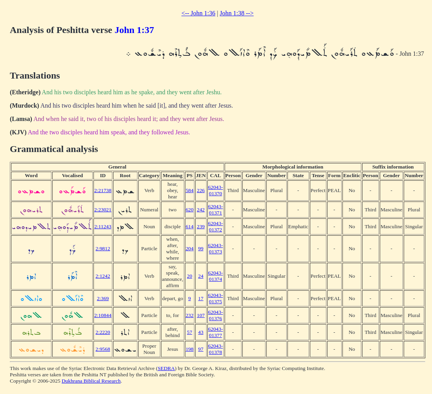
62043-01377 (215, 332)
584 (190, 190)
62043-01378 (215, 349)
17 (200, 298)
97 (200, 349)
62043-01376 (215, 315)
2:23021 (103, 210)
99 (200, 248)
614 (190, 226)
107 (201, 315)
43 (200, 332)
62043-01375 (215, 298)
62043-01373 (215, 248)
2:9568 (102, 349)
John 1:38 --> (237, 13)
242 (201, 210)
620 (190, 210)
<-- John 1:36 (198, 13)
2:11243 (102, 226)
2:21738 (103, 190)
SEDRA (166, 368)
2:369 (103, 298)
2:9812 (102, 248)
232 (190, 315)
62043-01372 (215, 226)
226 (201, 190)
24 (200, 276)
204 (190, 248)
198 (190, 349)
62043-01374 (215, 276)
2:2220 (102, 332)
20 (189, 276)
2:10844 (103, 315)
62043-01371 (215, 209)
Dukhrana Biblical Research (91, 381)
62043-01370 (215, 190)
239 (201, 226)
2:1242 (102, 276)
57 (189, 332)
